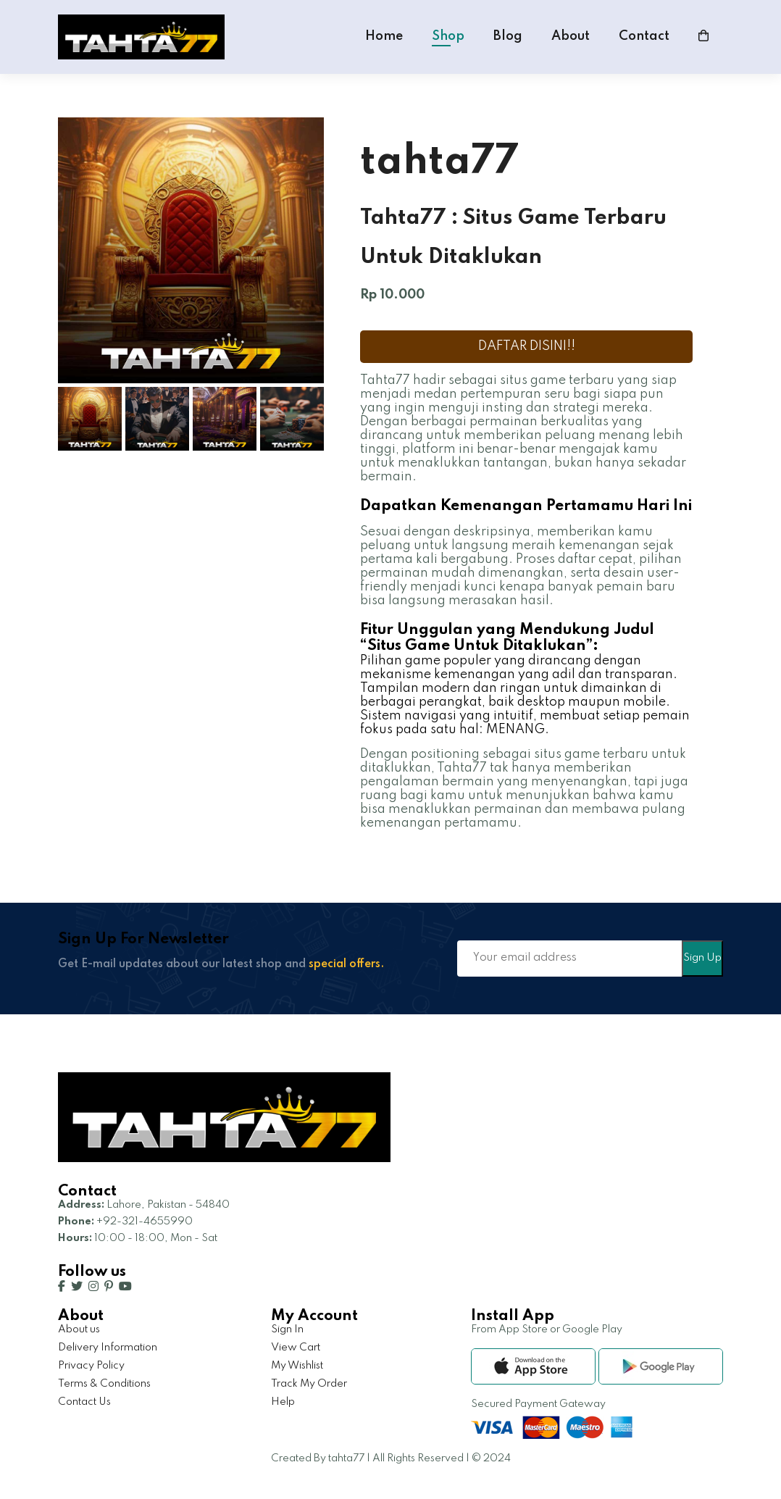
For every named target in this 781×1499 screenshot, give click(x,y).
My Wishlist (297, 1366)
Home (384, 36)
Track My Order (309, 1384)
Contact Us (84, 1402)
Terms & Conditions (104, 1384)
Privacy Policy (91, 1366)
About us (79, 1329)
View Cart (295, 1348)
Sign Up (702, 958)
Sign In (287, 1329)
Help (283, 1402)
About (570, 36)
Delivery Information (107, 1348)
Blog (507, 36)
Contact (644, 36)
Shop (448, 36)
